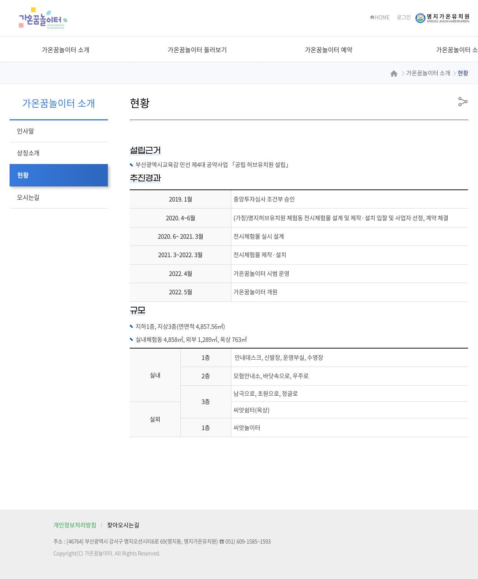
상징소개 (28, 152)
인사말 (25, 130)
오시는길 (28, 197)
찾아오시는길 (123, 524)
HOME (380, 17)
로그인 (404, 17)
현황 (23, 174)
